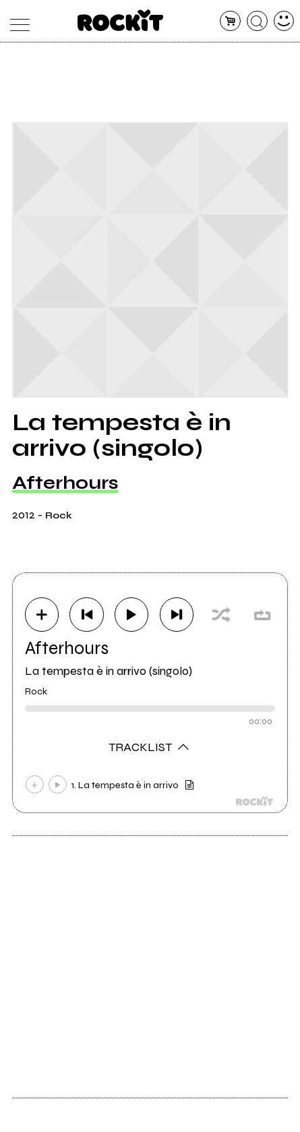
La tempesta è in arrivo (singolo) (108, 670)
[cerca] (257, 21)
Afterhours (65, 483)
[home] (120, 20)
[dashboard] (284, 21)
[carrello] (230, 21)
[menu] (16, 21)
